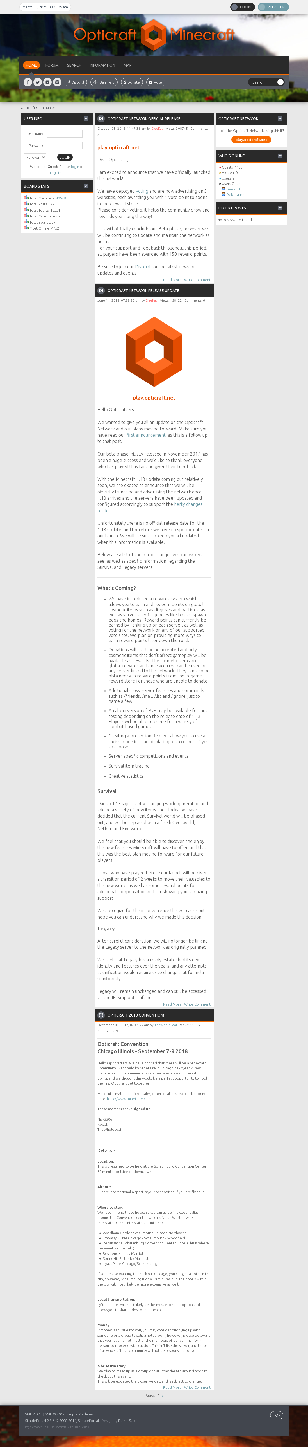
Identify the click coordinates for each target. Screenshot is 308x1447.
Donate (132, 82)
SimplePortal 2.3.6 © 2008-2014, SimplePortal (62, 1421)
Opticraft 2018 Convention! (136, 1015)
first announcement (146, 435)
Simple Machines (79, 1414)
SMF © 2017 (55, 1414)
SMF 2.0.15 (33, 1414)
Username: (36, 134)
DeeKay (157, 128)
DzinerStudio (129, 1421)
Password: (37, 145)
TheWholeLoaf (165, 1025)
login (75, 167)
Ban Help (104, 82)
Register (276, 7)
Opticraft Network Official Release (144, 118)
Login (245, 7)
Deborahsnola (237, 194)
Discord (76, 82)
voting (142, 191)
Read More (172, 280)
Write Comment (197, 280)
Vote (155, 82)
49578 (61, 198)
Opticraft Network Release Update (143, 290)
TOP (276, 1415)
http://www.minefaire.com (129, 1099)
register (56, 173)
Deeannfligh (236, 189)
